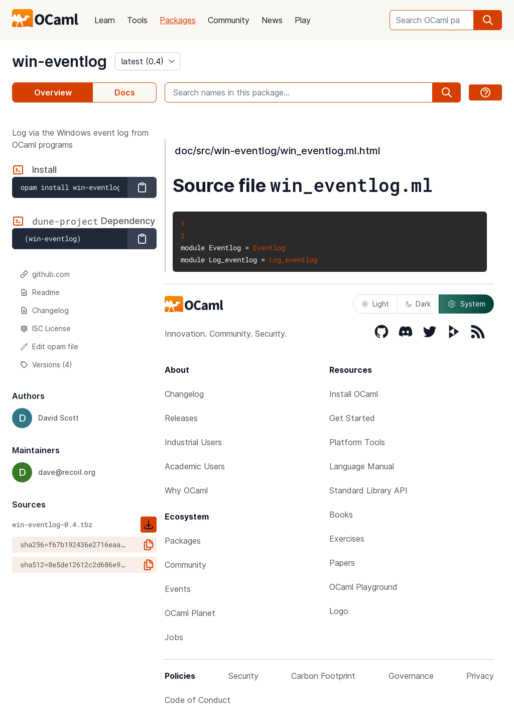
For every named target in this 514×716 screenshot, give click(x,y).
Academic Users (195, 466)
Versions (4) (46, 364)
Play (303, 20)
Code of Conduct (197, 700)
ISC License (45, 328)
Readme (40, 292)
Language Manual (361, 466)
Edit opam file (49, 346)
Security (243, 676)
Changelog (44, 310)
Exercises (346, 539)
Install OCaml (353, 394)
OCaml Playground (363, 587)
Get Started (352, 418)
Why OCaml (186, 490)
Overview (53, 92)
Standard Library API (368, 490)
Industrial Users (193, 442)
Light (375, 303)
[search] (488, 20)
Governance (411, 676)
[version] (147, 61)
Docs (124, 92)
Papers (342, 563)
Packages (178, 20)
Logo (338, 611)
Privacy (480, 676)
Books (341, 514)
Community (228, 20)
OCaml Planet (190, 613)
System (466, 304)
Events (178, 589)
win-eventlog (59, 61)
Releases (181, 418)
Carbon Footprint (323, 676)
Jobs (174, 637)
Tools (137, 20)
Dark (418, 303)
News (272, 20)
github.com (45, 274)
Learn (104, 20)
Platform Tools (357, 442)
